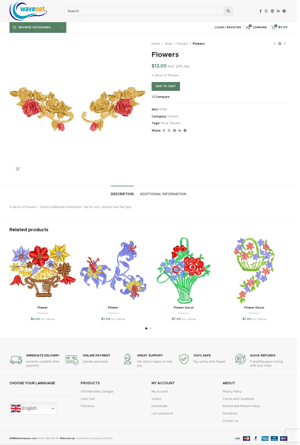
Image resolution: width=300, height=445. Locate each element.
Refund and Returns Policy (241, 406)
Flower (42, 307)
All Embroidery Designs (97, 391)
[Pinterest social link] (272, 11)
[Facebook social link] (260, 11)
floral (164, 123)
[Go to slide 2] (150, 328)
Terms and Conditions (238, 399)
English (24, 408)
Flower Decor (184, 307)
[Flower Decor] (184, 270)
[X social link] (266, 11)
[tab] (122, 192)
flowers (175, 123)
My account (160, 391)
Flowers (182, 43)
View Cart (88, 399)
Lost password (162, 413)
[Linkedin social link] (278, 11)
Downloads (159, 406)
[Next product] (284, 43)
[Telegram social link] (284, 11)
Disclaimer (230, 413)
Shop (168, 43)
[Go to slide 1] (146, 328)
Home (156, 43)
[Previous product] (274, 43)
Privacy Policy (232, 391)
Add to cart (166, 86)
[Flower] (42, 270)
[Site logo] (28, 10)
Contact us (230, 420)
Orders (156, 399)
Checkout (87, 406)
